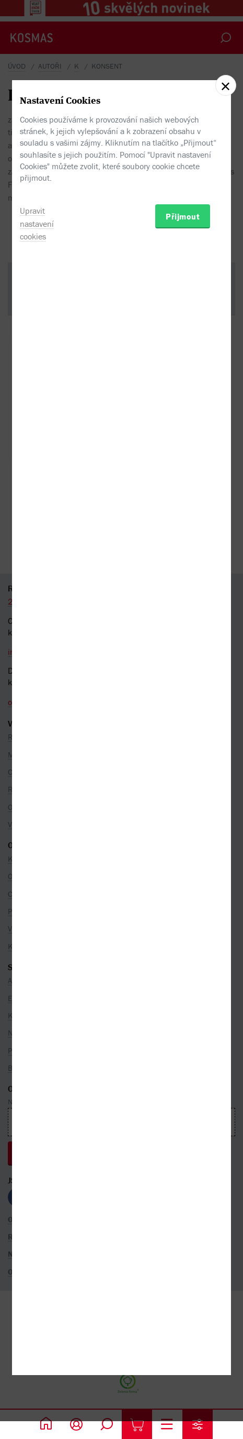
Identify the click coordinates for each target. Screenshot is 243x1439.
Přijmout (183, 778)
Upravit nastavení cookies (37, 785)
